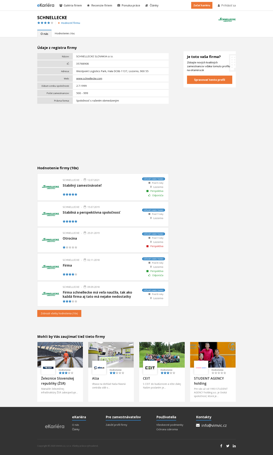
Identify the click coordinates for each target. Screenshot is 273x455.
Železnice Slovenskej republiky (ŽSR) (57, 381)
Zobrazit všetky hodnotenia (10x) (59, 313)
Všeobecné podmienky (169, 424)
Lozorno (158, 187)
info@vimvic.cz (211, 425)
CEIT (146, 378)
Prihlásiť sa (226, 5)
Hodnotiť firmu (68, 22)
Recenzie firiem (99, 5)
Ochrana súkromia (167, 429)
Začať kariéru (201, 5)
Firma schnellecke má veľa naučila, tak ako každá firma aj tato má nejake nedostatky (97, 294)
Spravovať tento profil (209, 80)
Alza (95, 378)
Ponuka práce (128, 5)
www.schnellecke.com (89, 78)
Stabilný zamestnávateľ (82, 185)
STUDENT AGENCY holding (209, 381)
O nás (44, 34)
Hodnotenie (65, 33)
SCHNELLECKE (71, 180)
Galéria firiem (70, 5)
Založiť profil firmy (116, 424)
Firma (67, 265)
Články (152, 5)
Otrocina (70, 238)
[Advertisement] (103, 131)
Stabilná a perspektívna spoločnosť (91, 212)
